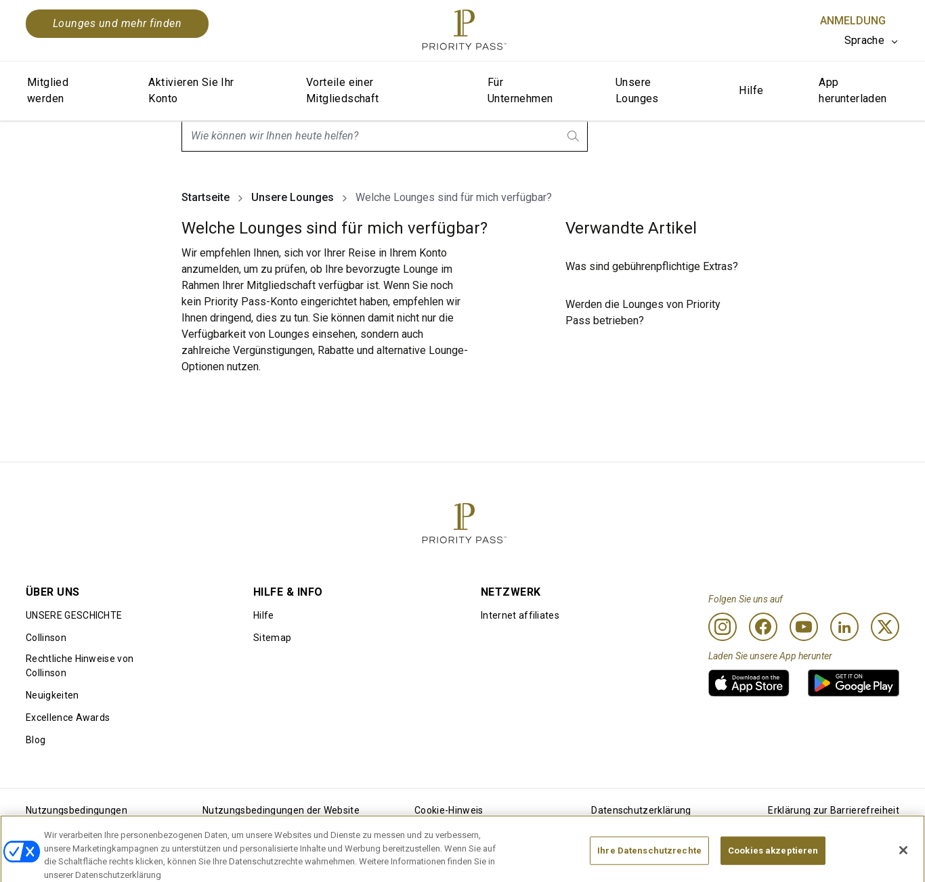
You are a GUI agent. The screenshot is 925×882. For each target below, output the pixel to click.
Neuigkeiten (52, 695)
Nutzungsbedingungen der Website (281, 810)
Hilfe (751, 90)
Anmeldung (853, 20)
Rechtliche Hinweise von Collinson (79, 665)
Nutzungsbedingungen (76, 810)
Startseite (205, 197)
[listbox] (871, 40)
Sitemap (272, 637)
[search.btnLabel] (574, 136)
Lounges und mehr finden (117, 23)
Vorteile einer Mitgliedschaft (342, 90)
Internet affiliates (520, 615)
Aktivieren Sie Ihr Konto (191, 90)
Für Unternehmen (520, 90)
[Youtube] (804, 627)
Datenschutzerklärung (641, 810)
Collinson (46, 637)
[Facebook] (763, 627)
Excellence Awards (68, 717)
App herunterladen (852, 90)
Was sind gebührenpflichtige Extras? (651, 266)
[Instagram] (722, 627)
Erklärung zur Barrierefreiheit (833, 810)
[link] (749, 683)
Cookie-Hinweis (448, 810)
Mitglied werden (47, 90)
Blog (35, 739)
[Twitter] (885, 627)
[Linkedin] (844, 627)
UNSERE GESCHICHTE (74, 615)
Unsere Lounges (637, 90)
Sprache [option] (864, 40)
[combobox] (384, 136)
